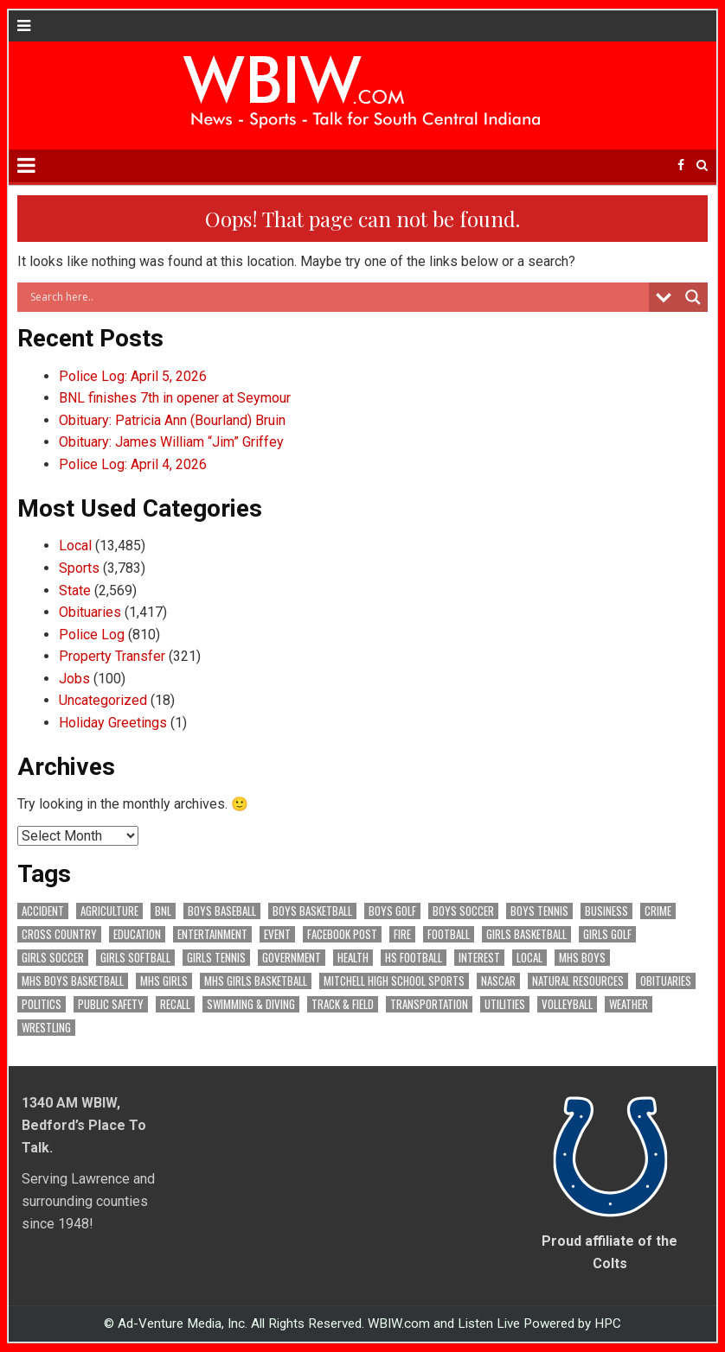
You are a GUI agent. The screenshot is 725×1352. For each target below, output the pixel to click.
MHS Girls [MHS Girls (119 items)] (164, 981)
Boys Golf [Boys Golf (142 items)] (392, 911)
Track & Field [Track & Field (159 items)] (342, 1004)
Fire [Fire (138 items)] (402, 934)
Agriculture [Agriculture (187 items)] (109, 911)
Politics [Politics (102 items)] (41, 1004)
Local (75, 545)
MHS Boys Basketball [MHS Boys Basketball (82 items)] (73, 981)
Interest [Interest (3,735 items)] (479, 957)
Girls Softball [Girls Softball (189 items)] (135, 957)
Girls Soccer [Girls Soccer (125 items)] (53, 957)
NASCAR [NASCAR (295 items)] (498, 981)
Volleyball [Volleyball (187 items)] (567, 1004)
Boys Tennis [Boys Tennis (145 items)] (539, 911)
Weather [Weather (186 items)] (628, 1004)
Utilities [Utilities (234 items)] (504, 1004)
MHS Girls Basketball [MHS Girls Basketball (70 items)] (255, 981)
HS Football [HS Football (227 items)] (413, 957)
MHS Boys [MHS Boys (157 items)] (582, 957)
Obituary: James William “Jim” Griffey (171, 442)
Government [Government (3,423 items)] (291, 957)
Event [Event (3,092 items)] (277, 934)
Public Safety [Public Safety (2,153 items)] (111, 1004)
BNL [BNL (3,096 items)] (163, 911)
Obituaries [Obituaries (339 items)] (665, 981)
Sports (79, 568)
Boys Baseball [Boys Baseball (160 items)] (222, 911)
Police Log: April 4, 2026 (133, 464)
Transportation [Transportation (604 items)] (429, 1004)
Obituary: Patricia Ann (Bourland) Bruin (172, 420)
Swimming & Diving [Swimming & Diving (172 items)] (251, 1004)
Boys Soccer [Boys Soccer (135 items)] (463, 911)
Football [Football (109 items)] (448, 934)
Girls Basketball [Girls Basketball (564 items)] (526, 934)
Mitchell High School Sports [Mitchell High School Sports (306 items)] (394, 981)
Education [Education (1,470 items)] (137, 934)
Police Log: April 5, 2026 (133, 376)
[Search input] (337, 297)
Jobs (74, 678)
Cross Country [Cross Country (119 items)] (59, 934)
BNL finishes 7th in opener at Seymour (175, 398)
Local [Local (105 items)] (529, 957)
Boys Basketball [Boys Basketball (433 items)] (312, 911)
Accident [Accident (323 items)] (43, 911)
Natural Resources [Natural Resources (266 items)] (578, 981)
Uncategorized (103, 700)
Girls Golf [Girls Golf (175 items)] (607, 934)
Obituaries (90, 612)
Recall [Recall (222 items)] (175, 1004)
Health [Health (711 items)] (353, 957)
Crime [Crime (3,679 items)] (658, 911)
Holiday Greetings (113, 722)
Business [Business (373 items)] (606, 911)
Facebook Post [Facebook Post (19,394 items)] (342, 934)
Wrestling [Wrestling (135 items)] (46, 1027)
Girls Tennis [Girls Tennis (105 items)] (216, 957)
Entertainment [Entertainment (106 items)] (212, 934)
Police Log (92, 634)
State (75, 590)
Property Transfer (112, 656)
